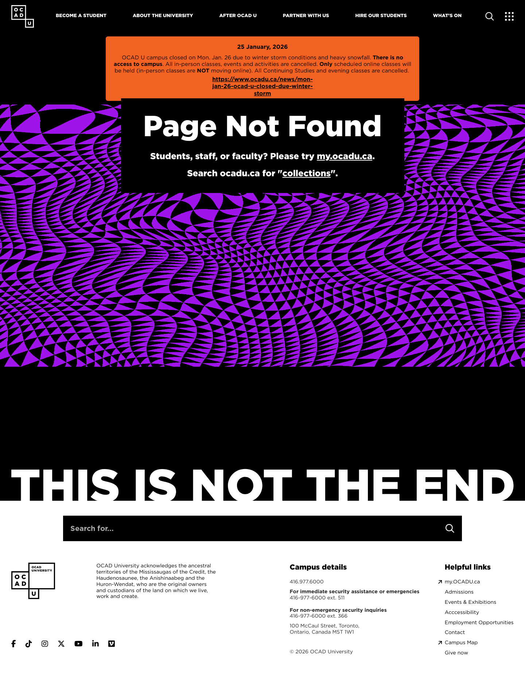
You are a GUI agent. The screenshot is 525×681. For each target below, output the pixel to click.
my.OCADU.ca (462, 582)
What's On (447, 15)
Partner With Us (306, 15)
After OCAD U (238, 15)
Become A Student (81, 15)
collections (307, 173)
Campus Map (461, 642)
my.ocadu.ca (344, 156)
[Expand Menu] (509, 16)
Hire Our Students (381, 15)
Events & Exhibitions (470, 602)
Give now (456, 653)
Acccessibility (462, 612)
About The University (163, 15)
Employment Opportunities (479, 622)
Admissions (459, 592)
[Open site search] (489, 16)
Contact (455, 632)
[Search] (450, 528)
